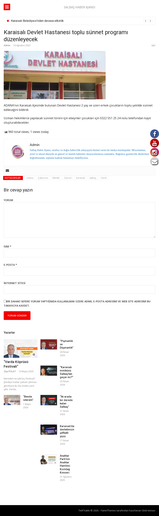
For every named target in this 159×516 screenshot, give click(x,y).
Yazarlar (9, 332)
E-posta (10, 265)
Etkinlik (55, 177)
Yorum (8, 200)
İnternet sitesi (14, 283)
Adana (30, 177)
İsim (7, 246)
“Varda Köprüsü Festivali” (16, 364)
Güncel (67, 177)
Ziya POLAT (10, 371)
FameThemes (108, 510)
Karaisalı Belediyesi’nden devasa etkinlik (37, 21)
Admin (7, 45)
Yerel (104, 177)
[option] (81, 21)
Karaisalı (80, 177)
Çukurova (43, 177)
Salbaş (92, 177)
